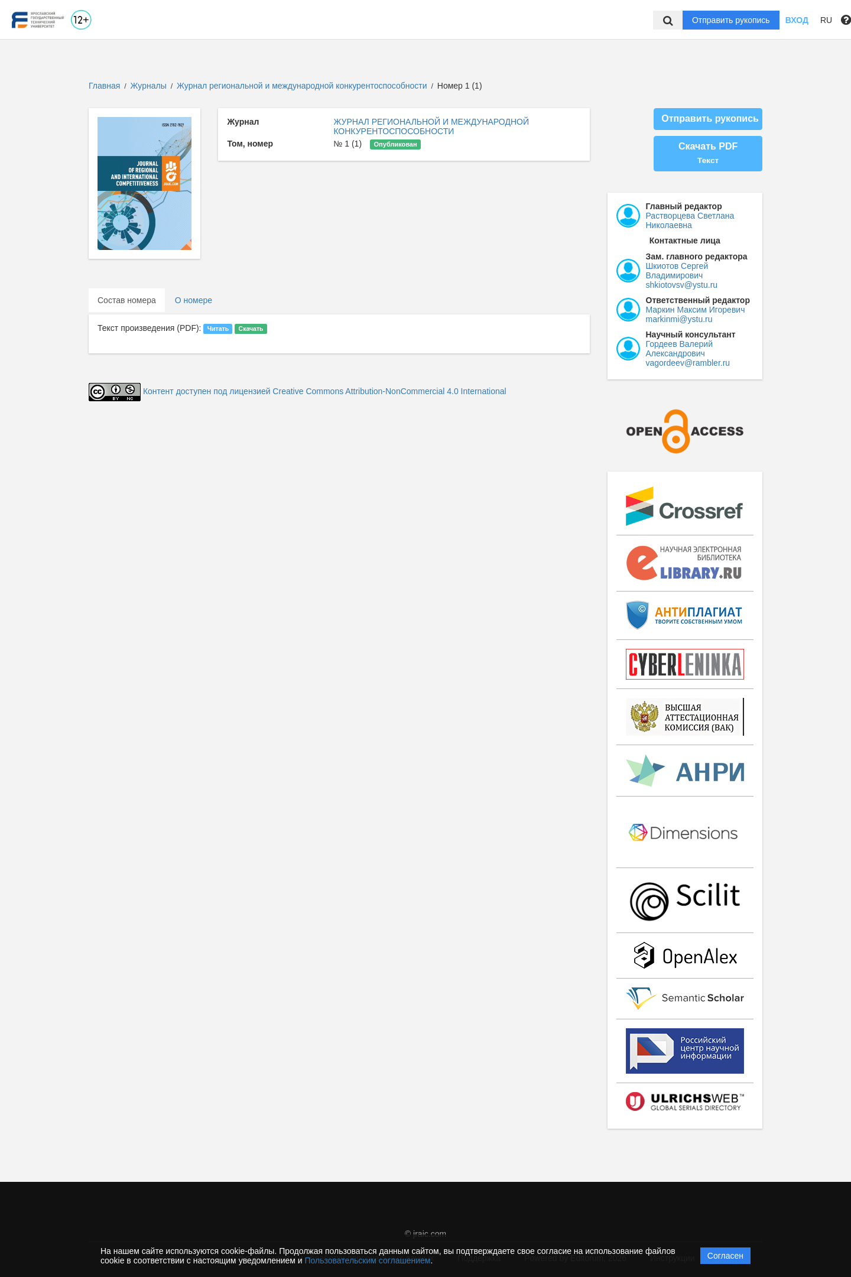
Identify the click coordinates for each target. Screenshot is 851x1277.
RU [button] (826, 20)
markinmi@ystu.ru (679, 319)
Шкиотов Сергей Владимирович (677, 270)
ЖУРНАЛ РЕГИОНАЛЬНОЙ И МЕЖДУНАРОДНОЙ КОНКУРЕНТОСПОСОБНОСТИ (431, 126)
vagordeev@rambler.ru (688, 363)
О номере (193, 300)
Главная (104, 85)
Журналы (149, 85)
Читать (218, 328)
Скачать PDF (708, 153)
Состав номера (127, 300)
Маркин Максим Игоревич (695, 309)
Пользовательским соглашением (368, 1260)
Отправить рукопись (731, 20)
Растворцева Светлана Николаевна (690, 220)
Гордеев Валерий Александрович (679, 348)
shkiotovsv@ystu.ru (682, 285)
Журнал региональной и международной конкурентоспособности (303, 85)
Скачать (251, 328)
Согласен (725, 1255)
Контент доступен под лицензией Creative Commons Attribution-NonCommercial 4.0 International (324, 391)
